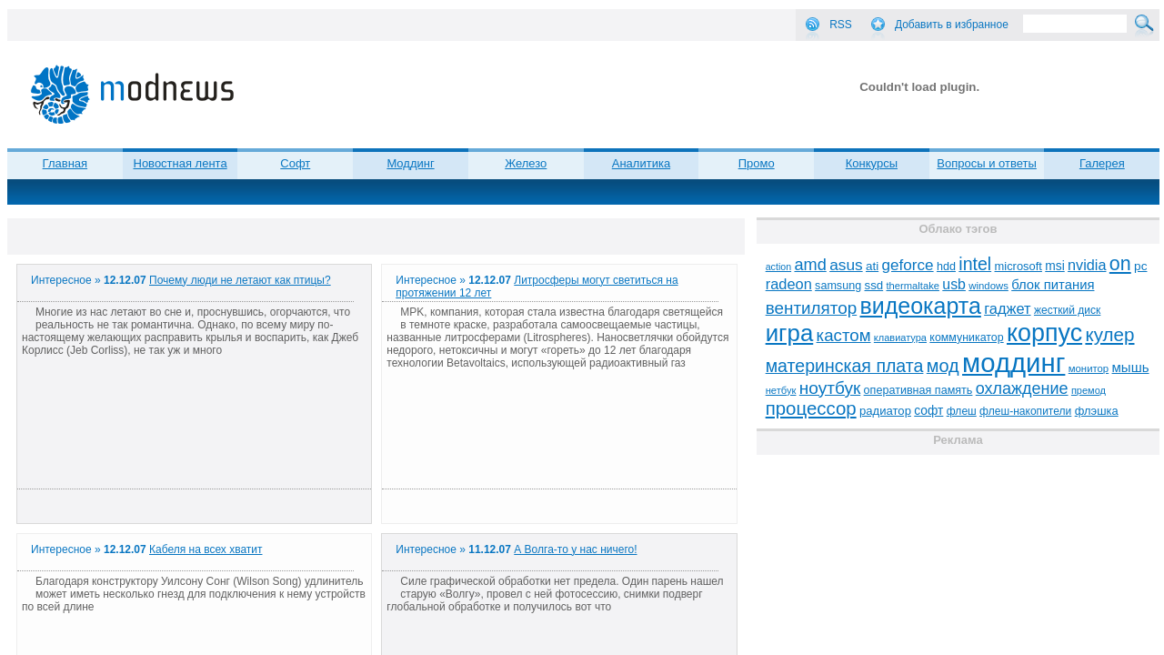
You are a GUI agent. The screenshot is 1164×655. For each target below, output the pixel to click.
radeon (789, 284)
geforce (908, 265)
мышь (1130, 367)
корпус (1044, 333)
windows (988, 285)
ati (872, 266)
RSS (840, 24)
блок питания (1052, 284)
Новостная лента (180, 163)
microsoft (1018, 266)
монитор (1089, 368)
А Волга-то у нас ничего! (575, 549)
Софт (295, 163)
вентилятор (812, 307)
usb (954, 284)
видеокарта (920, 305)
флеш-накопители (1025, 411)
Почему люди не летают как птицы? (240, 280)
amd (810, 265)
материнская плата (845, 366)
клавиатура (900, 337)
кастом (844, 335)
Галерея (1102, 163)
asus (846, 265)
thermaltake (913, 285)
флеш (962, 411)
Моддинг (410, 163)
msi (1054, 266)
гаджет (1007, 308)
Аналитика (641, 163)
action (778, 266)
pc (1140, 266)
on (1120, 264)
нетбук (781, 390)
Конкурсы (872, 163)
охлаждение (1022, 388)
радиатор (885, 411)
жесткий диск (1067, 310)
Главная (65, 163)
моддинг (1013, 363)
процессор (811, 408)
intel (974, 264)
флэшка (1097, 411)
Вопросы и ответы (986, 163)
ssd (874, 285)
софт (928, 411)
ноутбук (829, 388)
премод (1088, 390)
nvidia (1087, 265)
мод (943, 366)
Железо (526, 163)
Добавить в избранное (951, 24)
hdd (946, 266)
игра (790, 333)
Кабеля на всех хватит (205, 549)
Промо (756, 163)
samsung (838, 285)
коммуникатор (966, 337)
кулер (1109, 334)
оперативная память (918, 390)
